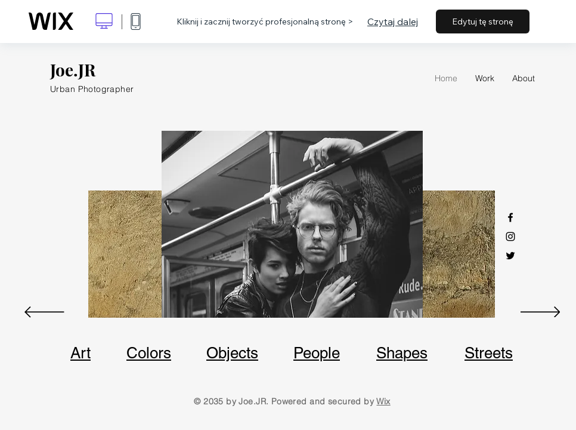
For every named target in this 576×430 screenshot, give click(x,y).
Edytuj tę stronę (482, 21)
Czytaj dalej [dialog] (392, 21)
